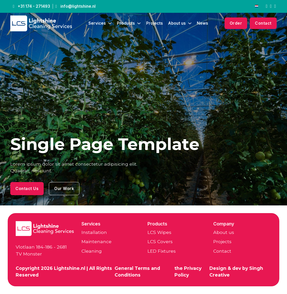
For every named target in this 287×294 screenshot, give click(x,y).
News (202, 23)
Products (126, 23)
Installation (94, 232)
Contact (263, 23)
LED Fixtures (161, 251)
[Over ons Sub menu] (190, 23)
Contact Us (27, 188)
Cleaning (91, 251)
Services (97, 23)
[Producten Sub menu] (139, 23)
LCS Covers (160, 241)
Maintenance (96, 241)
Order (236, 23)
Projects (154, 23)
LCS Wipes (159, 232)
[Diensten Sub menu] (110, 23)
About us (177, 23)
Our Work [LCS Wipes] (64, 188)
